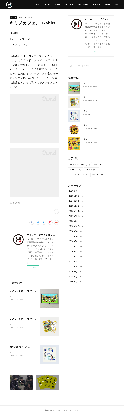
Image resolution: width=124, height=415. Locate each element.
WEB (75, 169)
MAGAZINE (79, 175)
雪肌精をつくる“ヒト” (22, 347)
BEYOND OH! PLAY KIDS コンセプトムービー (36, 291)
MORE (113, 4)
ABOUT (55, 4)
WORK (75, 4)
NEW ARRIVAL (80, 164)
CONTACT (86, 4)
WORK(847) (15, 203)
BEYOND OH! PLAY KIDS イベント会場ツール (36, 319)
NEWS (64, 4)
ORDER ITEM (100, 4)
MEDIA (99, 164)
